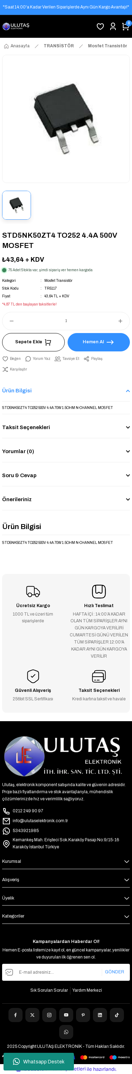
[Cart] (125, 26)
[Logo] (16, 26)
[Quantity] (66, 321)
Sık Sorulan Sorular (49, 990)
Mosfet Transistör (58, 281)
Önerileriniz (17, 499)
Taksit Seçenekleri (26, 427)
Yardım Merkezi (87, 990)
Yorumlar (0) (18, 451)
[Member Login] (113, 26)
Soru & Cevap (19, 475)
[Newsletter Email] (66, 972)
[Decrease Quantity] (8, 321)
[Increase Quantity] (123, 321)
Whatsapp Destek (38, 1062)
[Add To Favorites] (11, 359)
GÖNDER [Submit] (114, 972)
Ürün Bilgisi (17, 390)
